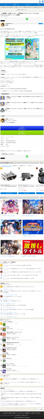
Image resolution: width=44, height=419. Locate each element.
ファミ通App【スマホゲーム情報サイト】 (7, 7)
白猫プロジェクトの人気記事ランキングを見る (8, 303)
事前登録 (18, 9)
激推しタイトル (24, 9)
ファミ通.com (32, 412)
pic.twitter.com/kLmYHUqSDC (21, 88)
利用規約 (10, 412)
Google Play (22, 133)
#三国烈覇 (2, 77)
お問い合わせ (5, 412)
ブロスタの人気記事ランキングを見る (6, 299)
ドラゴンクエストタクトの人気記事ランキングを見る (9, 312)
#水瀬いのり (28, 77)
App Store (22, 128)
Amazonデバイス (23, 165)
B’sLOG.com (38, 412)
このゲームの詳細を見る (11, 122)
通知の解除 (27, 412)
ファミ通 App (4, 2)
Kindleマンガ (15, 165)
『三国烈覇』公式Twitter (13, 61)
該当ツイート (25, 61)
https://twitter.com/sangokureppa (11, 142)
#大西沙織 (36, 77)
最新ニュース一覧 (18, 7)
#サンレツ (3, 80)
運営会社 (14, 412)
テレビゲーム (30, 165)
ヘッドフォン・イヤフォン (6, 165)
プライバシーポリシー (20, 412)
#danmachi (13, 88)
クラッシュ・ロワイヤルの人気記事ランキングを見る (9, 316)
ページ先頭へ (40, 409)
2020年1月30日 (29, 90)
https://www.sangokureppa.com (11, 140)
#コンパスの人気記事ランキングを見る (6, 289)
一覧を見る (41, 162)
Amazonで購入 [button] (9, 193)
